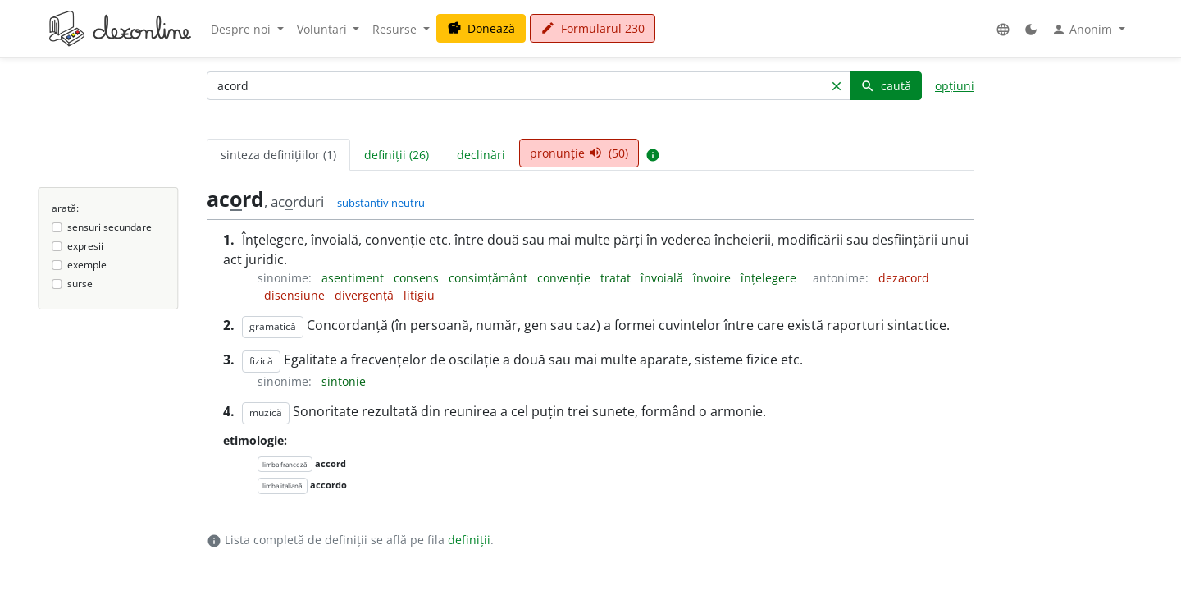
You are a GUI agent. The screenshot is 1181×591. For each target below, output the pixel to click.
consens (418, 278)
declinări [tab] (481, 155)
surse (80, 284)
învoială (663, 278)
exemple (87, 265)
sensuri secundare (109, 227)
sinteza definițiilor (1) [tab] (278, 155)
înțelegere (770, 278)
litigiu (419, 295)
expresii (85, 246)
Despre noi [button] (242, 29)
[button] (1003, 29)
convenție (565, 278)
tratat (617, 278)
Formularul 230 (592, 28)
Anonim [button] (1083, 29)
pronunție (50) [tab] (579, 153)
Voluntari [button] (323, 29)
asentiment (354, 278)
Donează (481, 28)
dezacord (903, 278)
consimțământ (490, 278)
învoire (713, 278)
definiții (469, 539)
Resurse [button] (396, 29)
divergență (366, 295)
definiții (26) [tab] (396, 155)
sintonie (343, 381)
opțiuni (954, 86)
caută (885, 86)
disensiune (296, 295)
